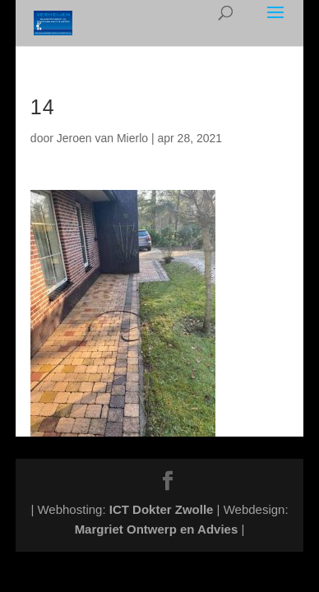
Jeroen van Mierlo (102, 138)
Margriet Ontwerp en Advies (156, 529)
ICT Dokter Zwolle (161, 509)
